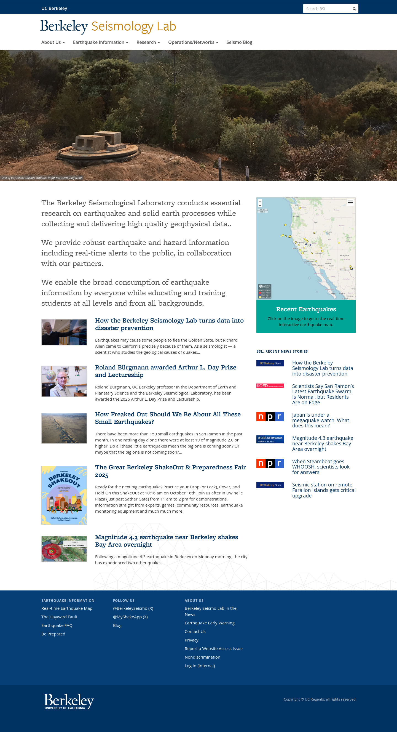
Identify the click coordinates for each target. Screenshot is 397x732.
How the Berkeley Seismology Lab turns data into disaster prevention (169, 324)
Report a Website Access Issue (214, 648)
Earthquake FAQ (57, 625)
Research (148, 42)
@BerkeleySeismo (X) (133, 608)
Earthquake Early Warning (210, 622)
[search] (354, 9)
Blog (117, 625)
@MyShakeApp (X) (130, 616)
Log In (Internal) (200, 665)
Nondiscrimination (202, 657)
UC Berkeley (54, 8)
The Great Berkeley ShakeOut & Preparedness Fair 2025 (170, 470)
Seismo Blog (239, 42)
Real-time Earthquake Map (66, 608)
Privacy (191, 640)
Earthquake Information (100, 42)
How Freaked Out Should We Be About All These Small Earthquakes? (168, 417)
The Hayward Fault (59, 616)
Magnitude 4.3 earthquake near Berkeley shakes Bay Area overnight (166, 540)
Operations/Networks (193, 42)
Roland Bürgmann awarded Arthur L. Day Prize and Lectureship (165, 371)
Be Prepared (53, 634)
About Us (53, 42)
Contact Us (195, 631)
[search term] (330, 8)
